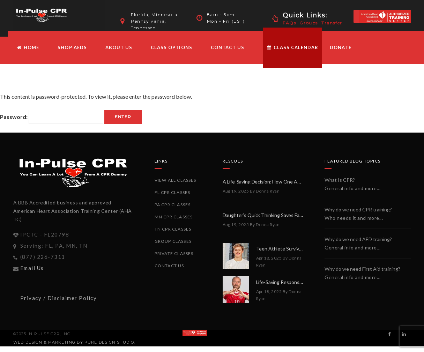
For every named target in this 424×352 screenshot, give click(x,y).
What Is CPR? (340, 185)
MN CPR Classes (174, 222)
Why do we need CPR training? (358, 215)
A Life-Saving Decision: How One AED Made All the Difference (289, 187)
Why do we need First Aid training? (362, 274)
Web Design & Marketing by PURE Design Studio (73, 347)
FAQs (289, 22)
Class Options (171, 53)
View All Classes (175, 185)
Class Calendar (292, 53)
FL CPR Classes (173, 198)
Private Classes (174, 259)
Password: (51, 122)
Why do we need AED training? (358, 245)
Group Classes (173, 246)
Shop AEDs (72, 53)
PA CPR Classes (173, 210)
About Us (118, 53)
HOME (28, 53)
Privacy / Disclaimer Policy (58, 303)
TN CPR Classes (173, 234)
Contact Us (227, 53)
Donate (340, 53)
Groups (308, 22)
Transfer (331, 22)
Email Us (32, 273)
